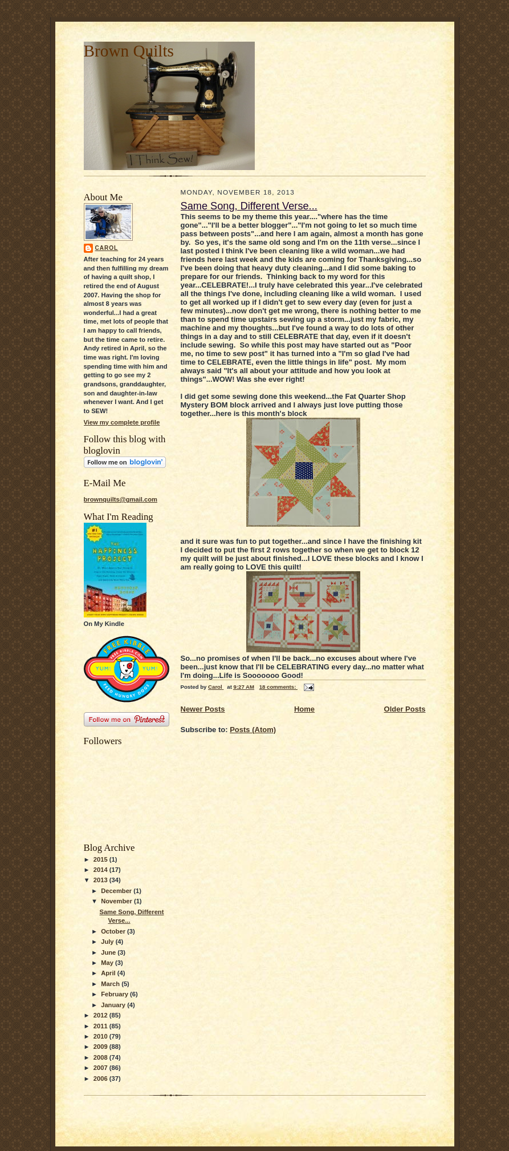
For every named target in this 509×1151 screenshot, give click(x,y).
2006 (101, 1078)
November (117, 901)
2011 (101, 1026)
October (114, 931)
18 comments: (278, 687)
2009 (101, 1046)
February (115, 994)
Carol (107, 248)
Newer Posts (203, 709)
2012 (101, 1015)
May (108, 962)
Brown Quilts (129, 51)
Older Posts (405, 709)
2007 (101, 1067)
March (111, 983)
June (109, 952)
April (109, 973)
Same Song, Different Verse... (249, 206)
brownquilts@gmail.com (120, 499)
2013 (101, 880)
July (108, 941)
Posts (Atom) (253, 729)
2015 (101, 859)
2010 (101, 1036)
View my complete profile (122, 422)
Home (304, 709)
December (117, 890)
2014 (101, 869)
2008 (101, 1057)
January (114, 1004)
